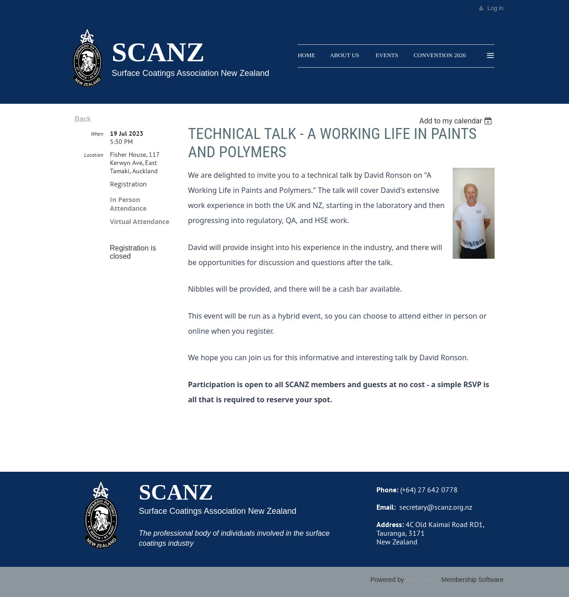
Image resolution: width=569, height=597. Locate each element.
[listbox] (457, 121)
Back (83, 119)
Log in (495, 8)
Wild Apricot (423, 579)
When (97, 133)
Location (93, 154)
